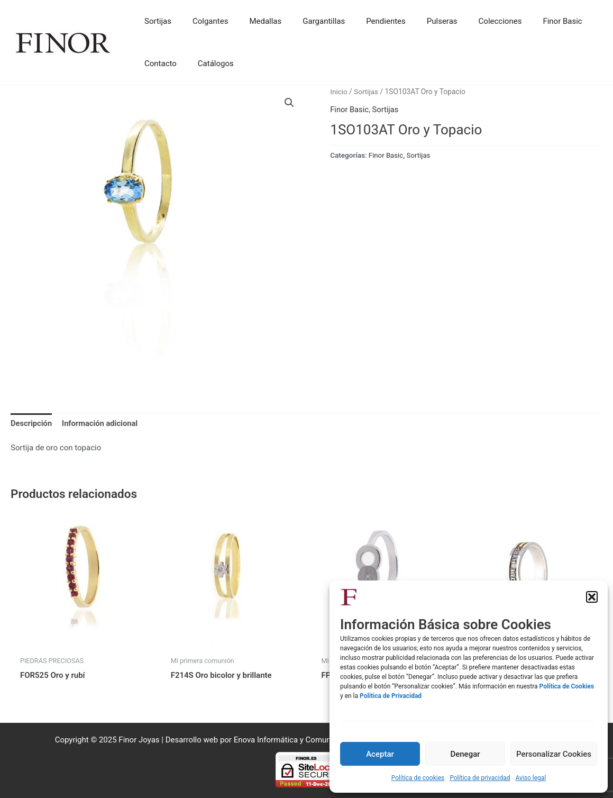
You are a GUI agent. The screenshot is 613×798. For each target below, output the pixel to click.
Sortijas (366, 91)
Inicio (338, 91)
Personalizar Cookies (553, 754)
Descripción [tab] (32, 423)
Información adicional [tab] (102, 423)
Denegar (465, 754)
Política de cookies (418, 778)
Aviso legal (530, 778)
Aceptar (380, 754)
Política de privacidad (480, 778)
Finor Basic (349, 109)
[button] (592, 597)
